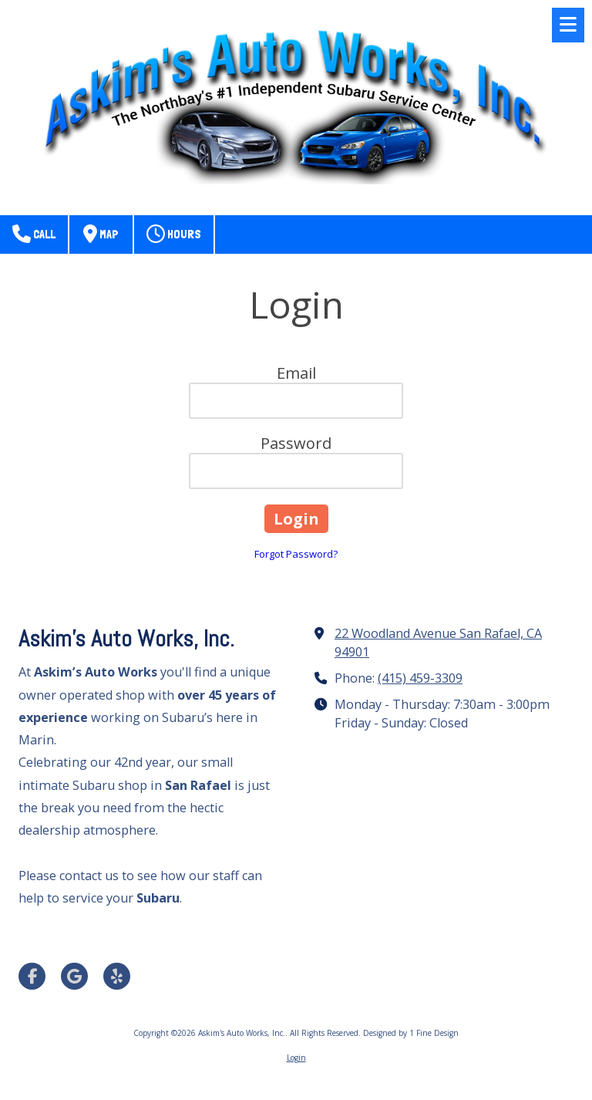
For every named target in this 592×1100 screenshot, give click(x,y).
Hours (173, 233)
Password (296, 443)
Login (296, 1057)
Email (296, 373)
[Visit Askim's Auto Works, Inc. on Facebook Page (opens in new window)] (31, 976)
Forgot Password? (296, 554)
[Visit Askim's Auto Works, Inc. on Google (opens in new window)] (74, 976)
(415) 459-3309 (420, 678)
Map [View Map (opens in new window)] (101, 233)
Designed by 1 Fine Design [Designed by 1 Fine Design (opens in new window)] (411, 1032)
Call (34, 233)
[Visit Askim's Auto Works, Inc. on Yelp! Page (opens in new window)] (116, 976)
